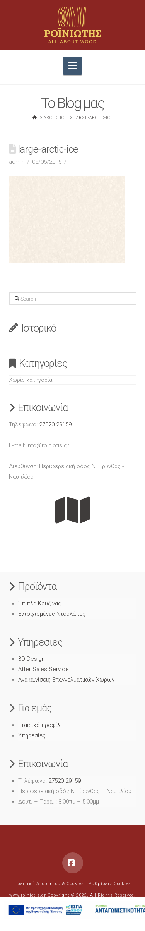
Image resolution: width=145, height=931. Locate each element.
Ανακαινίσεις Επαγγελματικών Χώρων (66, 679)
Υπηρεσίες (32, 735)
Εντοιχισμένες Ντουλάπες (51, 613)
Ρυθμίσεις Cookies (110, 883)
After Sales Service (43, 669)
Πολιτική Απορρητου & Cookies (49, 883)
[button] (72, 66)
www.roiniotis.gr (27, 895)
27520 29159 (55, 424)
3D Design (31, 658)
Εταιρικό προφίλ (39, 724)
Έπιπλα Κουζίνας (39, 603)
